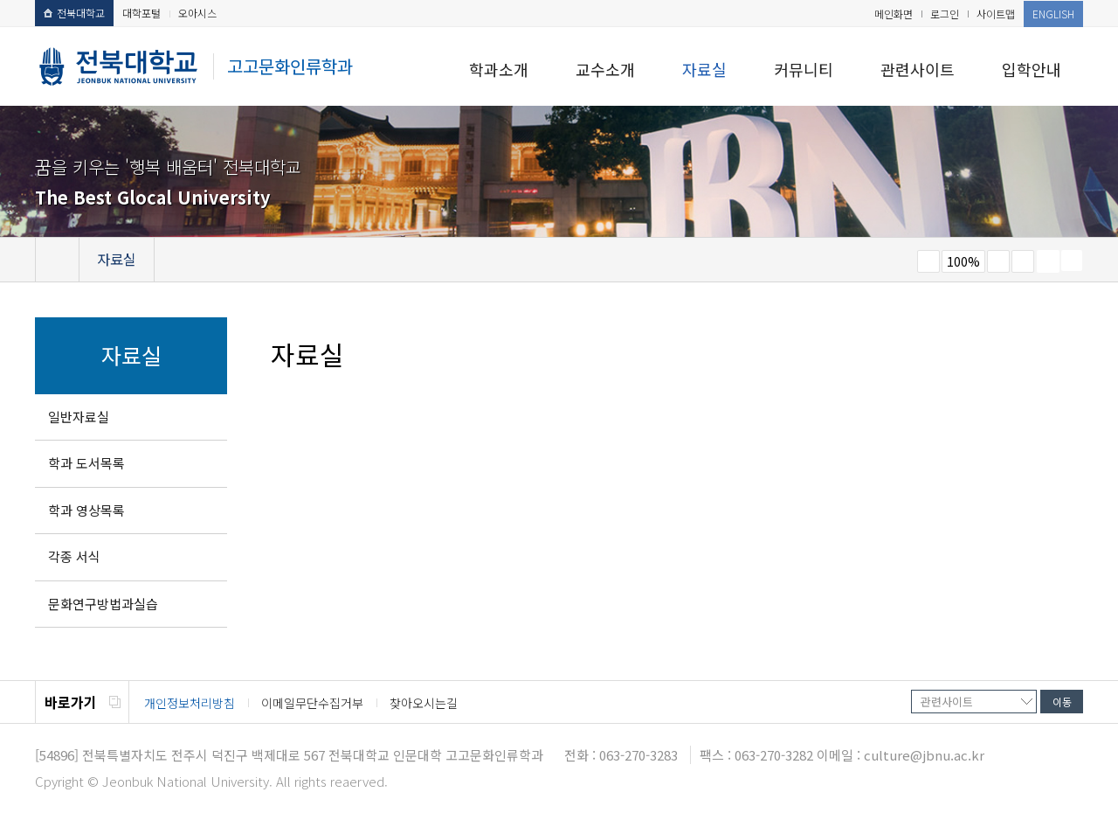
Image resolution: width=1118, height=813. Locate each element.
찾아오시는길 (424, 703)
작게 (928, 261)
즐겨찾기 (1022, 261)
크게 (998, 261)
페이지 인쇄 (1048, 261)
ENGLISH (1053, 13)
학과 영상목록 (86, 510)
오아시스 (197, 12)
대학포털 (141, 12)
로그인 (944, 13)
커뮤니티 (803, 69)
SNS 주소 (1071, 260)
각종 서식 (74, 556)
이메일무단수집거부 (312, 703)
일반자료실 (78, 416)
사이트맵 (996, 13)
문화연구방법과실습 (103, 603)
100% (963, 261)
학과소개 (498, 69)
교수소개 (605, 69)
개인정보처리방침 (189, 703)
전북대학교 (74, 12)
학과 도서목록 (86, 463)
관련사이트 (917, 69)
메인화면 (893, 13)
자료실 (704, 69)
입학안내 (1031, 69)
